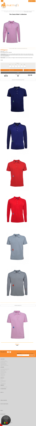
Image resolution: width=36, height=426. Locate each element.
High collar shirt (2, 373)
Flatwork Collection (3, 362)
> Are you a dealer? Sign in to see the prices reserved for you (18, 48)
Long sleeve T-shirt (3, 374)
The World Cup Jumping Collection (19, 11)
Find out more (6, 420)
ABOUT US (2, 392)
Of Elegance (17, 344)
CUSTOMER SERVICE (3, 388)
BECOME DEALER (3, 414)
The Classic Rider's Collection (28, 11)
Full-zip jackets (2, 376)
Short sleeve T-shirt (3, 375)
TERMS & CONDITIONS (4, 400)
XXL (24, 64)
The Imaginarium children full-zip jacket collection (28, 10)
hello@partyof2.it (2, 385)
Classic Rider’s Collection (4, 363)
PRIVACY (2, 410)
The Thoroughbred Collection (5, 10)
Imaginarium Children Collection (4, 365)
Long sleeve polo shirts (3, 371)
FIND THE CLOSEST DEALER (4, 403)
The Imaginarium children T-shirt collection (9, 11)
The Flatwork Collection (12, 10)
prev (16, 81)
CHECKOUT (29, 70)
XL (21, 64)
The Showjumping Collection (18, 10)
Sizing (18, 72)
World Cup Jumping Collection (4, 361)
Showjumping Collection (3, 364)
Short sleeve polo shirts (3, 372)
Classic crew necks (3, 370)
